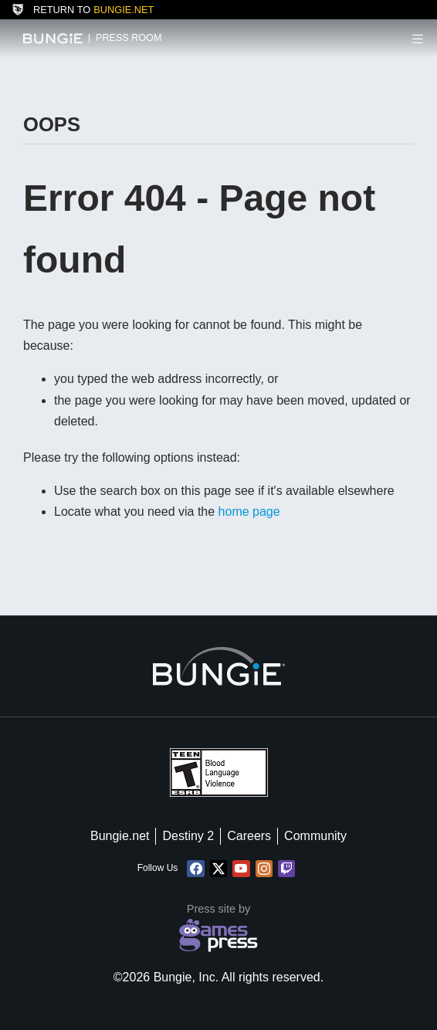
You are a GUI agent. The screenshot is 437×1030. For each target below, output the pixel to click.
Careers (249, 835)
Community (315, 835)
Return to (83, 9)
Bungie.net (120, 835)
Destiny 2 (188, 835)
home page (249, 511)
